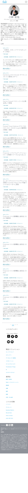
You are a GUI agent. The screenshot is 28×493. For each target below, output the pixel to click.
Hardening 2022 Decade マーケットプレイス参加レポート (15, 75)
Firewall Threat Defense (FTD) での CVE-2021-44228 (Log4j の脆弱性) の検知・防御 (15, 128)
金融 (7, 388)
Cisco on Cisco (9, 415)
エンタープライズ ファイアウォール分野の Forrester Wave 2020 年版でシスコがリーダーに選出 (15, 182)
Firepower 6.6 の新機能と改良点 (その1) (15, 298)
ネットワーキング (10, 352)
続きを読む (6, 68)
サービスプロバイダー (10, 364)
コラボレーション (10, 361)
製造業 (7, 385)
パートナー (8, 404)
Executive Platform (10, 410)
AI (6, 369)
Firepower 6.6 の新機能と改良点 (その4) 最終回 (15, 217)
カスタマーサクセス (10, 372)
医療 (7, 394)
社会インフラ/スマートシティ (12, 382)
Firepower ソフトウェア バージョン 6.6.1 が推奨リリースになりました (14, 154)
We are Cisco (9, 412)
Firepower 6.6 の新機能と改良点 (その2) (15, 271)
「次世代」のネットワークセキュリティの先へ (14, 50)
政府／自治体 (9, 379)
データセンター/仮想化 (11, 358)
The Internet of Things (10, 366)
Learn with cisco (9, 418)
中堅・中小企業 (9, 397)
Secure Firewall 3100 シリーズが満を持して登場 (14, 102)
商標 (1, 430)
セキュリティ (6, 48)
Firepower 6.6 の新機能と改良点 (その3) (15, 245)
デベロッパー (9, 407)
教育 (7, 391)
